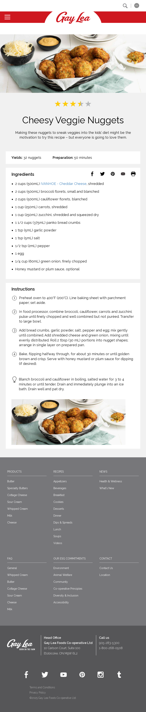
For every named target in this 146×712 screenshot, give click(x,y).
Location (104, 574)
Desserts (58, 508)
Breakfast (58, 495)
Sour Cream (14, 501)
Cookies (58, 501)
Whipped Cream (17, 508)
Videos (57, 543)
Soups (57, 536)
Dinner (57, 515)
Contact (105, 558)
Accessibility (61, 602)
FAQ (9, 558)
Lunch (57, 529)
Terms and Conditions (42, 687)
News (103, 471)
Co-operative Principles (67, 588)
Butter (10, 481)
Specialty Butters (17, 488)
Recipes (58, 471)
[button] (125, 5)
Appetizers (60, 481)
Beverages (59, 488)
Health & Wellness (110, 481)
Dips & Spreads (62, 522)
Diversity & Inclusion (65, 595)
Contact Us (106, 568)
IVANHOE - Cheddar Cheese (63, 184)
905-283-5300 (109, 643)
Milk (9, 515)
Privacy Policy (37, 692)
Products (14, 471)
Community (60, 581)
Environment (61, 568)
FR (136, 6)
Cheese (12, 522)
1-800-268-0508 (111, 648)
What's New (106, 488)
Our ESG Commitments (69, 558)
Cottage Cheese (17, 495)
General (12, 568)
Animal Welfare (62, 574)
